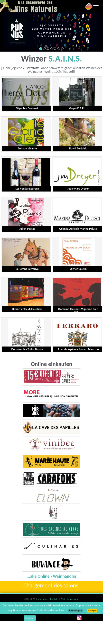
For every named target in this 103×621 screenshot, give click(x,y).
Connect (29, 618)
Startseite (42, 599)
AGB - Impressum (70, 599)
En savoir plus (75, 610)
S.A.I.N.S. (65, 58)
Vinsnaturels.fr (30, 6)
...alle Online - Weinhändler (51, 576)
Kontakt (54, 599)
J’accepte (92, 610)
